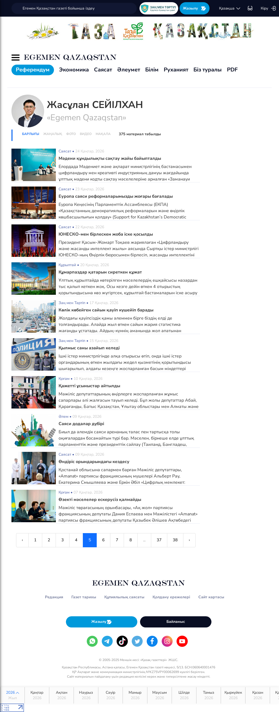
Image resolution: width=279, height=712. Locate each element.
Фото (71, 134)
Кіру (268, 8)
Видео (86, 134)
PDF (232, 69)
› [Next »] (189, 540)
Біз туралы (207, 69)
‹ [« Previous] (22, 540)
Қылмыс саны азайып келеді (89, 348)
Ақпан (61, 695)
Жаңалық (52, 134)
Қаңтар (37, 695)
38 (175, 540)
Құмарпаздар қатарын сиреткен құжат (100, 272)
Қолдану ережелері (171, 597)
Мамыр (135, 695)
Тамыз (208, 695)
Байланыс (175, 621)
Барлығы (30, 134)
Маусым (159, 695)
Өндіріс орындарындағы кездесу (94, 462)
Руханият (176, 69)
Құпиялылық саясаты (124, 597)
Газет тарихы (83, 597)
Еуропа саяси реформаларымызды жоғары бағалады (116, 196)
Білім (152, 69)
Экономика (74, 69)
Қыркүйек (233, 695)
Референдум (33, 69)
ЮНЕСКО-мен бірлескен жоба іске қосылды (106, 234)
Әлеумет (128, 69)
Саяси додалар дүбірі (81, 424)
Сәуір (110, 695)
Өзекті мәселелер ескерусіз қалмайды (100, 500)
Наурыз (86, 695)
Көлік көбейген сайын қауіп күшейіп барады (106, 310)
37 (159, 540)
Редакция (54, 597)
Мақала (103, 134)
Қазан (257, 695)
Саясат (103, 69)
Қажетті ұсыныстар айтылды (89, 386)
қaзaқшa (230, 8)
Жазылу (194, 8)
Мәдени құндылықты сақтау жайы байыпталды (110, 158)
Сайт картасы (211, 597)
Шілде (184, 695)
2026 (12, 695)
